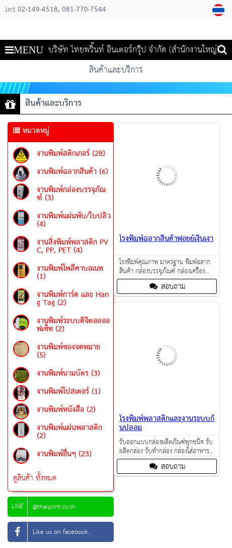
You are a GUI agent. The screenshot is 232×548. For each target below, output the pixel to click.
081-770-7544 (84, 10)
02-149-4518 (38, 10)
